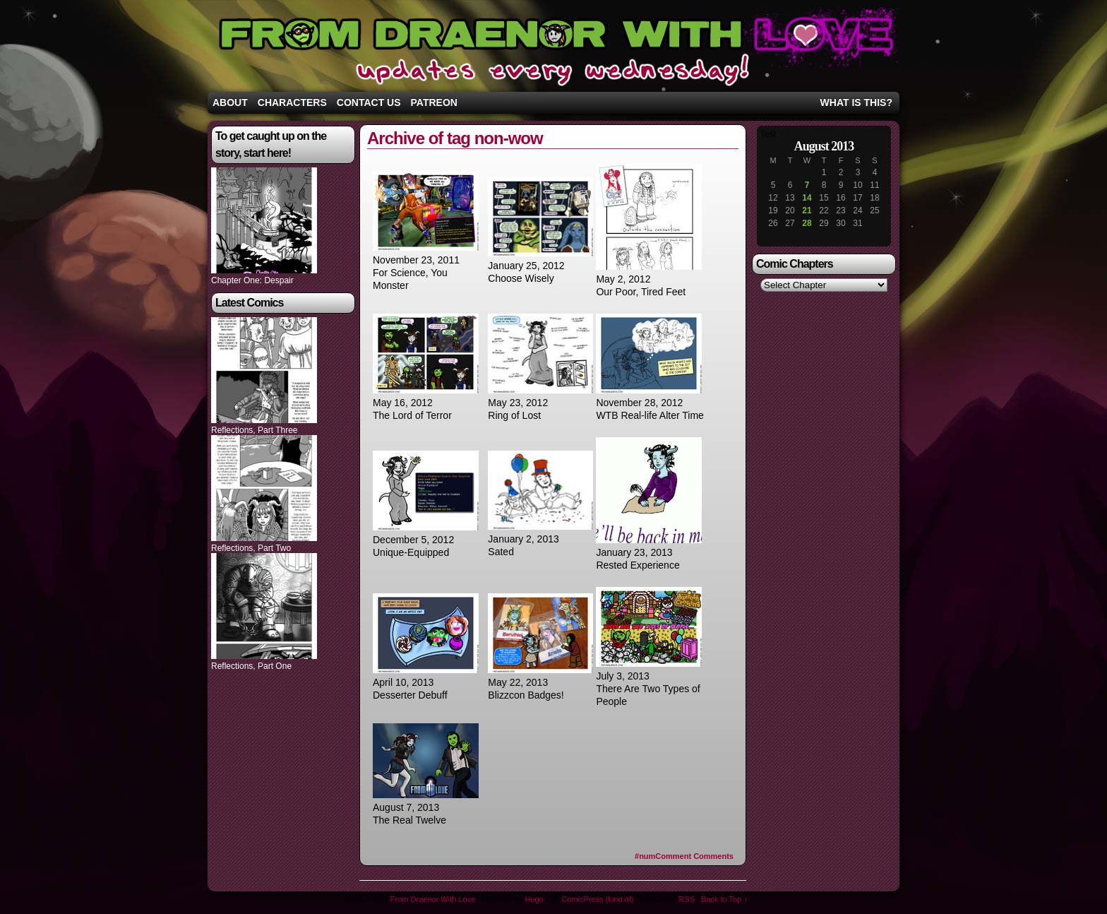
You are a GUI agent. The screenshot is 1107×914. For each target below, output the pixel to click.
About (230, 102)
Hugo (534, 899)
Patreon (434, 102)
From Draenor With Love (553, 49)
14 (806, 198)
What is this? (856, 102)
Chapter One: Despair (252, 280)
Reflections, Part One (251, 666)
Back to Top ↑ (724, 899)
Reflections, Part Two (251, 548)
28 (806, 223)
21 (806, 210)
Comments (684, 856)
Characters (292, 102)
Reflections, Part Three (254, 430)
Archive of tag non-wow (455, 138)
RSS (686, 899)
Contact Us (369, 102)
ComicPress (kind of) (597, 899)
